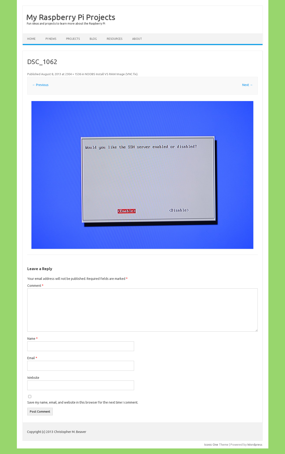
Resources (114, 38)
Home (31, 38)
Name (32, 338)
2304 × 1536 (73, 74)
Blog (93, 38)
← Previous (40, 85)
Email (32, 358)
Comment (35, 285)
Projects (73, 38)
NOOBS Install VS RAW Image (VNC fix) (111, 74)
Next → (247, 85)
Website (33, 378)
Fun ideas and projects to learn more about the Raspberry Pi (66, 23)
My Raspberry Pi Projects (70, 16)
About (137, 38)
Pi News (51, 38)
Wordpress (254, 444)
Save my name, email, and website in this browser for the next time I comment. (82, 402)
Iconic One (211, 444)
